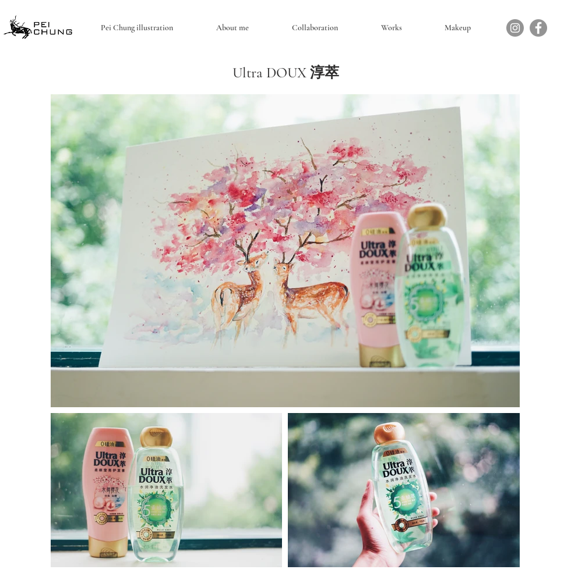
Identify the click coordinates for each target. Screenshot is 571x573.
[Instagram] (515, 28)
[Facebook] (538, 28)
